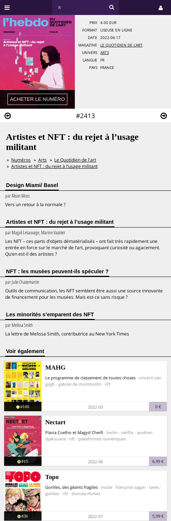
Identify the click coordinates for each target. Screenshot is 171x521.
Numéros (21, 160)
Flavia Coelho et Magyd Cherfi (74, 432)
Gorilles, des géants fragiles (71, 487)
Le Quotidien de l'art (121, 45)
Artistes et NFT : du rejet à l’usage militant (54, 166)
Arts (104, 52)
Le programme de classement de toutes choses (90, 377)
